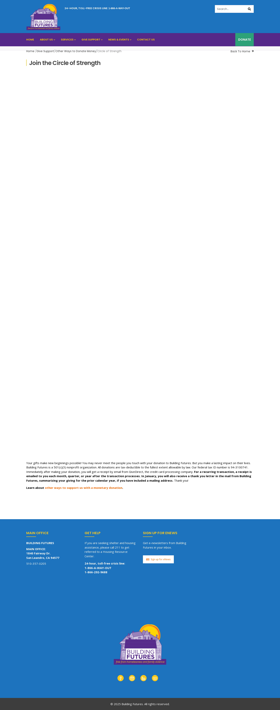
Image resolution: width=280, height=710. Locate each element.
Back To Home (240, 51)
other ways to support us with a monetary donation (83, 488)
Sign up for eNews (158, 559)
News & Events (119, 39)
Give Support (91, 39)
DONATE (244, 39)
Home (30, 39)
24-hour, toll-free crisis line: (97, 8)
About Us (47, 39)
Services (68, 39)
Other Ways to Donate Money (75, 51)
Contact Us (146, 39)
